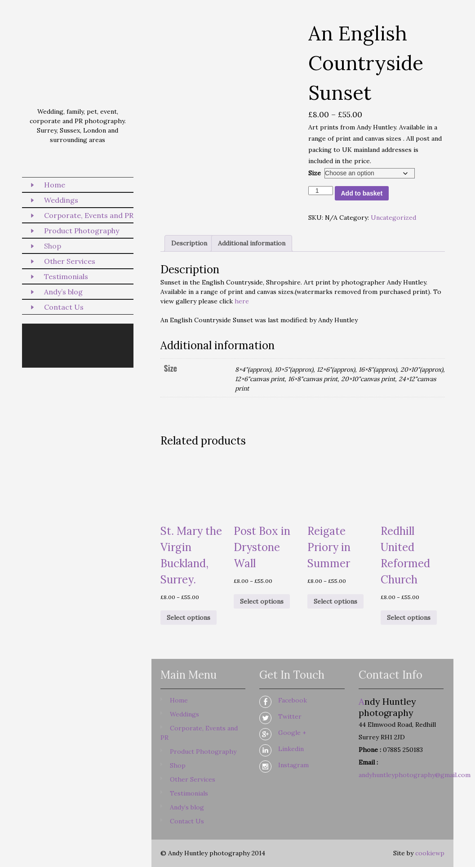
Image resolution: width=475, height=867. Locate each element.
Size (314, 173)
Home (54, 184)
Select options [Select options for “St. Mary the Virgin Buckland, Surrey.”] (188, 618)
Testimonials (66, 276)
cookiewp (429, 853)
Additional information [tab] (251, 243)
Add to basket (362, 193)
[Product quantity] (320, 190)
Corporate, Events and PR (88, 215)
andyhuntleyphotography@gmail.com (415, 775)
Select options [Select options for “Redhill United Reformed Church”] (409, 618)
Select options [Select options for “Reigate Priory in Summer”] (335, 601)
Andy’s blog (63, 291)
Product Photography (81, 230)
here (242, 301)
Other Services (69, 261)
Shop (52, 245)
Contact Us (64, 306)
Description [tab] (189, 243)
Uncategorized (393, 217)
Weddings (61, 200)
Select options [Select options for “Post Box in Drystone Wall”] (262, 601)
